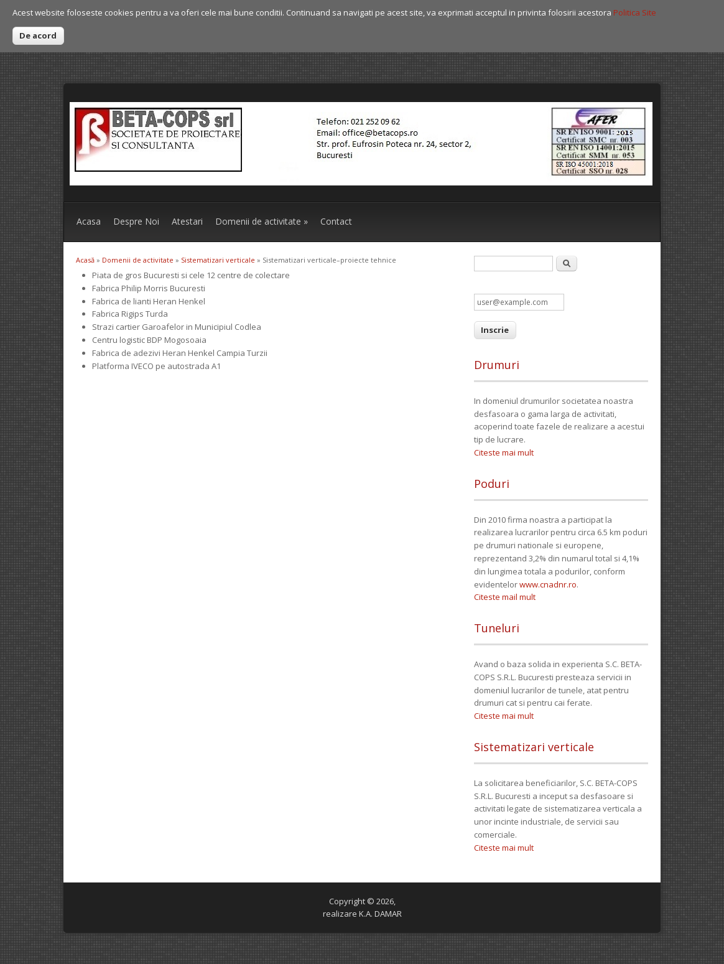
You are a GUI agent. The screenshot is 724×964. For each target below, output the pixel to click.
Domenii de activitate (261, 221)
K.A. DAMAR (380, 913)
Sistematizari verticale (218, 259)
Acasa (89, 221)
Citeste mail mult (505, 596)
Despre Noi (136, 221)
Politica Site (634, 12)
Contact (336, 221)
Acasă (85, 259)
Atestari (187, 221)
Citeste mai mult (504, 452)
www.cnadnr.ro (548, 584)
